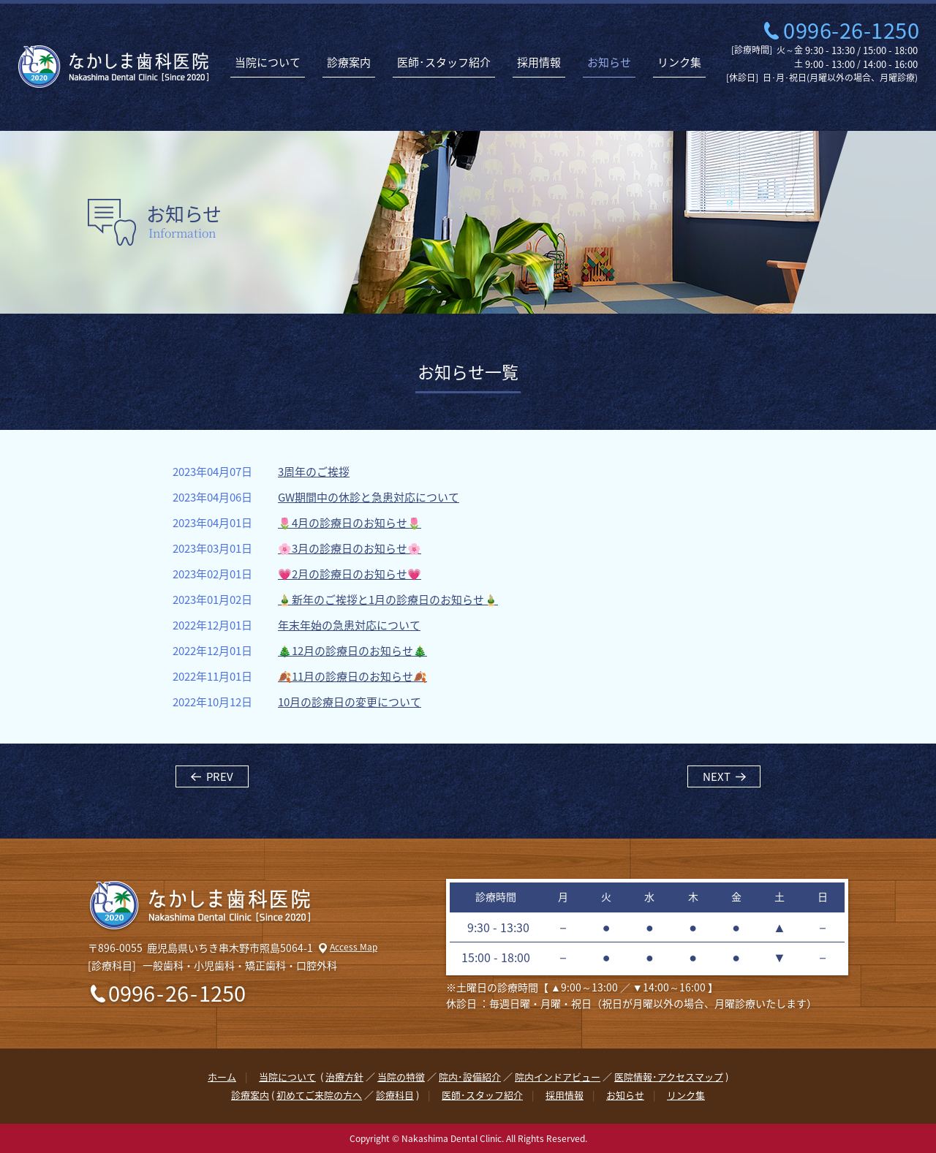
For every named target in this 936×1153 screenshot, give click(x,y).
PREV (219, 776)
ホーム (222, 1077)
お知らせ (609, 62)
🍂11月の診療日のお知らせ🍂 (352, 676)
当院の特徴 (401, 1077)
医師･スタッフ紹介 (444, 62)
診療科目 (395, 1095)
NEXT (717, 776)
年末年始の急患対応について (349, 625)
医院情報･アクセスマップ (668, 1077)
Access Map (353, 946)
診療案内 (349, 62)
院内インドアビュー (557, 1077)
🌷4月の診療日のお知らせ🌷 (349, 523)
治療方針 (344, 1077)
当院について (268, 62)
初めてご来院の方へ (319, 1095)
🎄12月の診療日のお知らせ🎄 (352, 651)
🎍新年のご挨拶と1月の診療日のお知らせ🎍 (388, 600)
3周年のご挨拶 (314, 472)
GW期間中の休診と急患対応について (368, 497)
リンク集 (679, 62)
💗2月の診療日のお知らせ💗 (349, 574)
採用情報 (539, 62)
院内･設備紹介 (470, 1077)
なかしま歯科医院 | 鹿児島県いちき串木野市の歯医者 (113, 66)
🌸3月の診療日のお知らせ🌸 (349, 548)
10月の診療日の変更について (349, 702)
